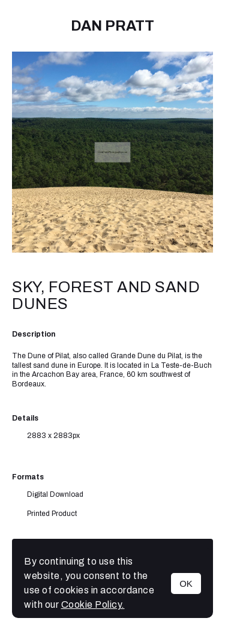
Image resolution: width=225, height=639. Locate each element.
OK (186, 583)
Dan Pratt (112, 26)
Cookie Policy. (93, 604)
